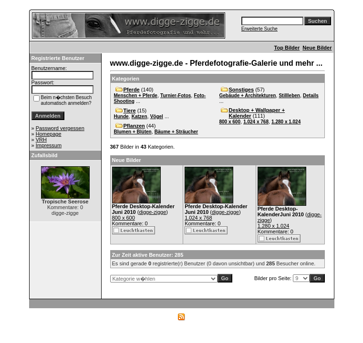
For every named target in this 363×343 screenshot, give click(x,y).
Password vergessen (60, 128)
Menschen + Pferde (135, 95)
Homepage (49, 134)
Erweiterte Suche (259, 28)
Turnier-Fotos (175, 95)
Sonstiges (241, 89)
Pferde (132, 89)
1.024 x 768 (256, 121)
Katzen (139, 116)
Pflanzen (134, 126)
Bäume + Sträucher (176, 131)
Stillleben (289, 95)
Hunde (121, 116)
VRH (41, 139)
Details (311, 95)
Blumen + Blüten (133, 131)
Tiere (130, 110)
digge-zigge (152, 212)
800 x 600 (230, 121)
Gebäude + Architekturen (247, 95)
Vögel (156, 116)
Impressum (49, 145)
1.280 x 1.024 (286, 121)
